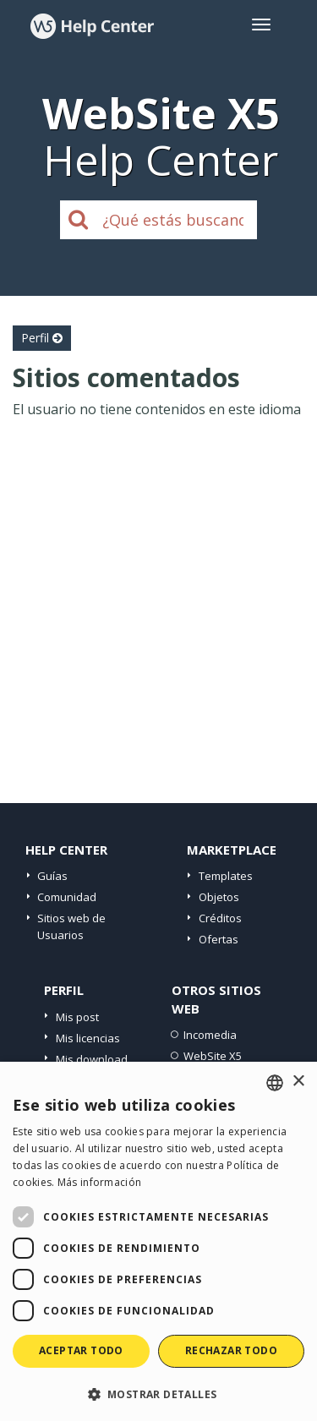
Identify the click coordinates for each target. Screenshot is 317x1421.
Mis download (92, 1059)
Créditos (220, 918)
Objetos (219, 897)
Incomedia (210, 1034)
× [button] (298, 1081)
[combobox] (274, 1082)
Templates (226, 875)
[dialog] (158, 1241)
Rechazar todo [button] (231, 1350)
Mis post (77, 1017)
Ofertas (218, 939)
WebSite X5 (212, 1055)
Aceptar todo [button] (81, 1350)
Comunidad (66, 897)
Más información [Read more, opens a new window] (99, 1182)
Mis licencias (88, 1038)
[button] (158, 1393)
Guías (52, 875)
